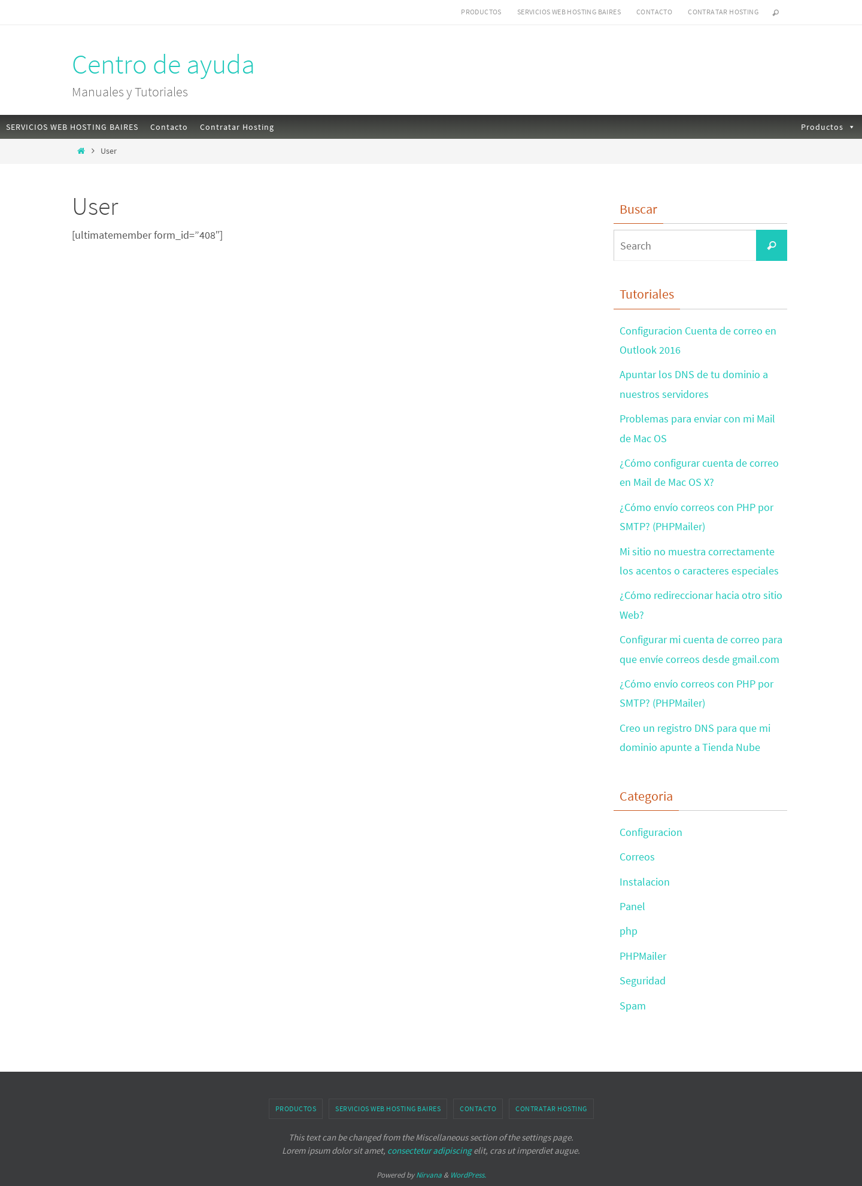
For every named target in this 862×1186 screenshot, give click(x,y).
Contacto (654, 11)
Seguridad (643, 980)
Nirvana (429, 1175)
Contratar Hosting (723, 11)
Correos (637, 856)
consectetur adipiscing (429, 1150)
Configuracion (651, 832)
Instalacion (645, 882)
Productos (481, 11)
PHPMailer (643, 956)
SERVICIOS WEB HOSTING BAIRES (569, 11)
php (629, 931)
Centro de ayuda (163, 64)
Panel (632, 906)
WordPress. (468, 1175)
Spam (633, 1005)
